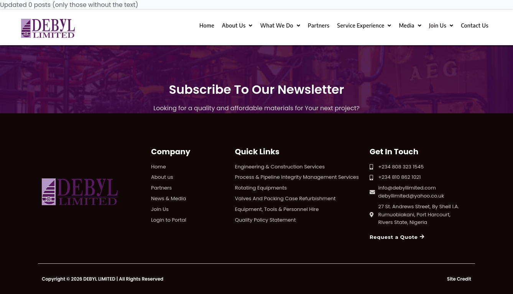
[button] (397, 237)
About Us (237, 25)
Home (206, 25)
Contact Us (474, 25)
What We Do (280, 25)
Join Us (441, 25)
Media (410, 25)
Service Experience (364, 25)
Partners (318, 25)
